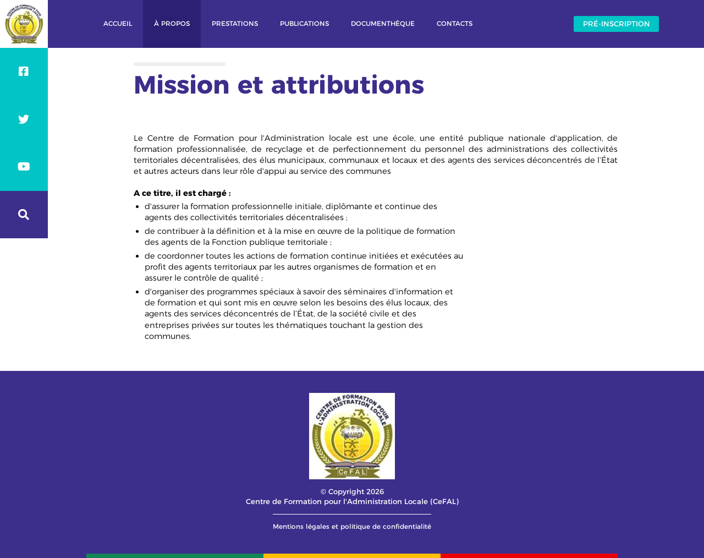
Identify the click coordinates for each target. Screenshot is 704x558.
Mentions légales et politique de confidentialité (352, 526)
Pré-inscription (616, 23)
